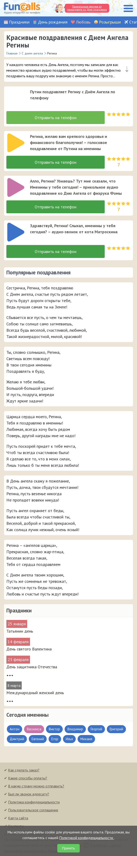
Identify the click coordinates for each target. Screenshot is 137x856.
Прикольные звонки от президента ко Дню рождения (87, 8)
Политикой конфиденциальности (86, 837)
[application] (14, 97)
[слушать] (15, 98)
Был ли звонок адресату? (28, 794)
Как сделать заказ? (23, 770)
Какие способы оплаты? (27, 778)
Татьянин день (19, 631)
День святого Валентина (29, 649)
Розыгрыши (110, 22)
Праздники (19, 22)
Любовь (83, 22)
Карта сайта (18, 818)
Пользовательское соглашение (33, 810)
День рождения (52, 22)
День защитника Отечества (31, 666)
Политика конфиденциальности (34, 802)
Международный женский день (35, 692)
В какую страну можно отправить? (36, 786)
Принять (68, 848)
